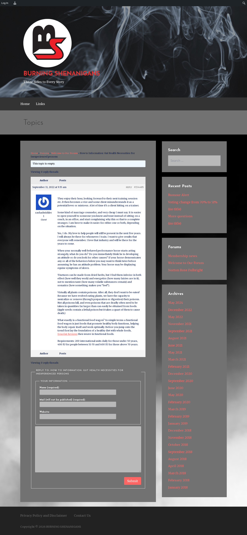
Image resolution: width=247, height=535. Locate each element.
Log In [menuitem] (4, 3)
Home (25, 104)
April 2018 (176, 466)
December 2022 (180, 310)
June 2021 (175, 345)
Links (40, 104)
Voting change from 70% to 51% (192, 202)
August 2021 (177, 338)
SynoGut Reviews (67, 334)
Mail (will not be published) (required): (62, 400)
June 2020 (175, 388)
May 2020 (175, 395)
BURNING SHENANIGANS (61, 74)
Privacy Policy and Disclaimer (43, 515)
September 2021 (180, 331)
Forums (44, 153)
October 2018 (178, 445)
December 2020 (180, 374)
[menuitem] (14, 3)
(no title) (174, 209)
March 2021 (177, 359)
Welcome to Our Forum (64, 153)
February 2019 (178, 416)
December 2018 (179, 430)
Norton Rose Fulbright (185, 270)
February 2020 (179, 402)
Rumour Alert (178, 195)
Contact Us (82, 515)
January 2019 (178, 423)
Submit (132, 481)
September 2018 (180, 452)
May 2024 (175, 303)
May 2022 (175, 317)
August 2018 (177, 459)
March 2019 (177, 409)
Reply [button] (129, 187)
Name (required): (49, 388)
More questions (180, 216)
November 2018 (180, 437)
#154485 (139, 187)
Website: (45, 412)
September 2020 (180, 381)
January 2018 (178, 487)
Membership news (182, 256)
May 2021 (175, 352)
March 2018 (177, 473)
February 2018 (178, 480)
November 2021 (179, 324)
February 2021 (178, 366)
